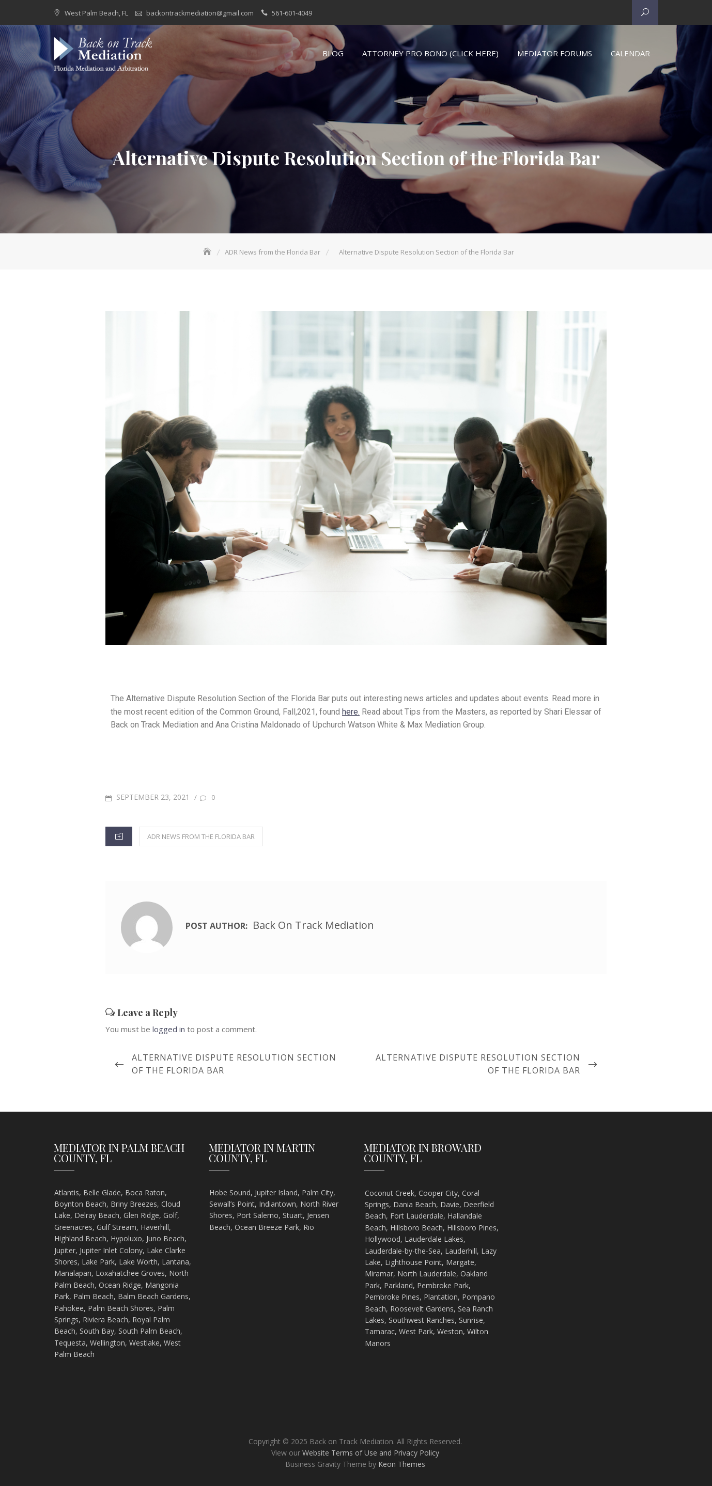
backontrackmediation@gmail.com (200, 13)
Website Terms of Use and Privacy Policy (370, 1453)
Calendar (630, 53)
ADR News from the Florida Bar (201, 836)
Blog (333, 53)
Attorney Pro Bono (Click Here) (430, 53)
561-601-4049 (292, 13)
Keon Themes (401, 1464)
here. (351, 712)
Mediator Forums (554, 53)
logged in (168, 1029)
